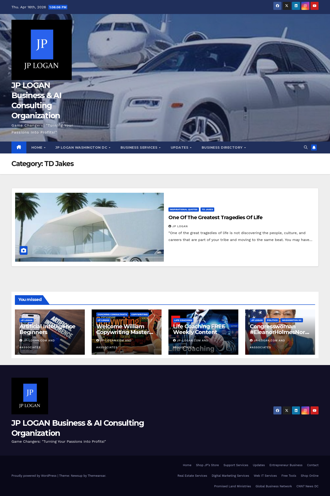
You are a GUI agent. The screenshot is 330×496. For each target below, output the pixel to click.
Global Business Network (274, 486)
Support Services (235, 465)
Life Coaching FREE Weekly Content (199, 329)
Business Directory (223, 147)
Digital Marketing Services (230, 475)
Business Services (140, 147)
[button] (306, 147)
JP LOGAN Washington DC (81, 147)
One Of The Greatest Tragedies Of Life (215, 217)
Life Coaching (183, 320)
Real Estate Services (192, 475)
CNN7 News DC (308, 486)
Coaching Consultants (112, 314)
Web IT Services (265, 475)
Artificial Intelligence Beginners (47, 329)
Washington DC (292, 320)
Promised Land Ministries (232, 486)
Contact (313, 465)
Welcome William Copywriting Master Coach (122, 332)
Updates (180, 147)
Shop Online (310, 475)
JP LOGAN (178, 226)
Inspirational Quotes (184, 209)
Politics (272, 320)
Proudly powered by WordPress (34, 475)
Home (37, 147)
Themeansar (96, 475)
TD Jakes (207, 209)
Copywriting (139, 314)
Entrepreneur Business (286, 465)
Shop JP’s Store (207, 465)
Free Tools (288, 475)
